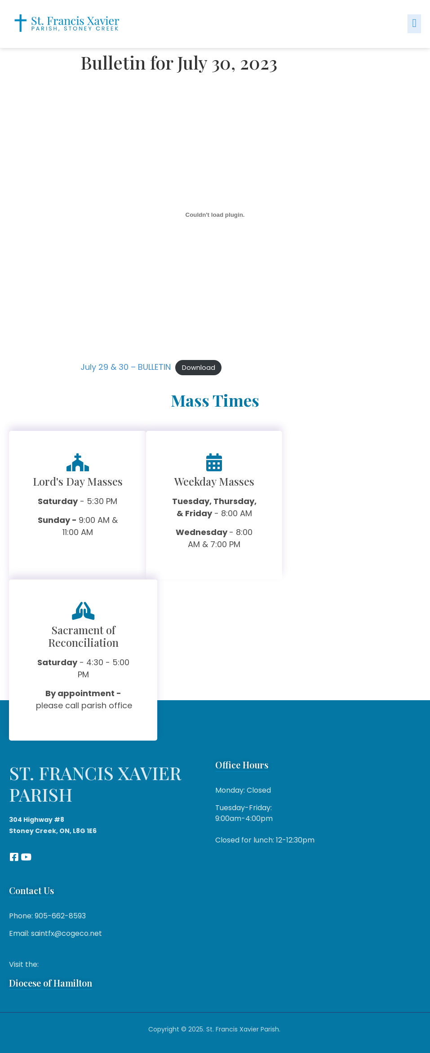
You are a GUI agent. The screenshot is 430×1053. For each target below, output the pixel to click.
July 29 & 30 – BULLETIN (125, 367)
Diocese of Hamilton (50, 983)
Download (198, 367)
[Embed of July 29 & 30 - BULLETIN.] (215, 215)
